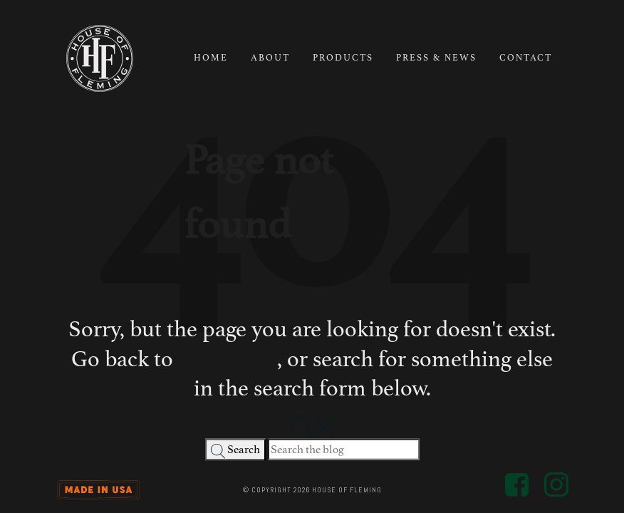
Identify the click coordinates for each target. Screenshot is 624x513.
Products (343, 58)
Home (211, 58)
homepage (227, 358)
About (270, 58)
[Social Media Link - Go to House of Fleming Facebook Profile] (517, 483)
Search (235, 450)
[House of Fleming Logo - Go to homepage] (99, 58)
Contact (525, 58)
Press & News (436, 58)
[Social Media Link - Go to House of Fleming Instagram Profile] (556, 483)
